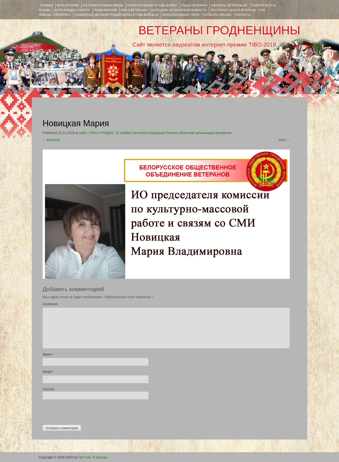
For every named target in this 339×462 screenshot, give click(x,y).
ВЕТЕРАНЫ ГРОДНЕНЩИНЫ (219, 30)
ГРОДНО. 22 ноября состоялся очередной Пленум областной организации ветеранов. (166, 133)
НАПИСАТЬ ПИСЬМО (217, 14)
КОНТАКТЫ (243, 14)
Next (284, 140)
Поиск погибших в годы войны (152, 5)
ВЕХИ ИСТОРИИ (68, 5)
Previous (51, 140)
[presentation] (78, 411)
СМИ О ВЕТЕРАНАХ (134, 10)
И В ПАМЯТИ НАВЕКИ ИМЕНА (103, 5)
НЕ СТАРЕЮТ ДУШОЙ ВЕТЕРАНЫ (233, 10)
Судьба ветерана (194, 5)
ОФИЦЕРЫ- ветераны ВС (229, 5)
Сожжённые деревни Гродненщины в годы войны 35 (117, 14)
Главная (46, 5)
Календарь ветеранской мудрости (178, 10)
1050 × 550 (87, 133)
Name (47, 354)
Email (47, 372)
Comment (50, 304)
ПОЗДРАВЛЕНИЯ (105, 10)
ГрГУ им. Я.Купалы (92, 457)
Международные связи (180, 14)
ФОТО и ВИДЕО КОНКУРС (72, 10)
